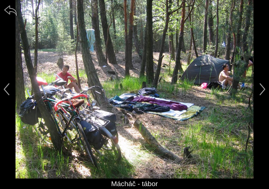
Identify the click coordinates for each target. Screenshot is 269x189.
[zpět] (10, 10)
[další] (262, 89)
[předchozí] (7, 89)
